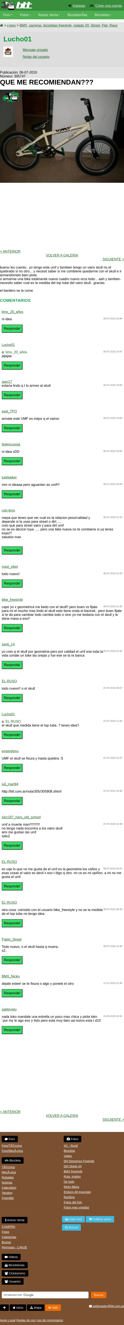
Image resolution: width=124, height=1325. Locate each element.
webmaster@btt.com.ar (106, 1306)
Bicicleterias (15, 1265)
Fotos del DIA (73, 1202)
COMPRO (8, 1226)
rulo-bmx (8, 510)
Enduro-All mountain (77, 1192)
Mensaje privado (35, 50)
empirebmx (10, 751)
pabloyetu (9, 1009)
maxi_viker (10, 566)
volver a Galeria (62, 255)
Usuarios (13, 1281)
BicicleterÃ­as (77, 15)
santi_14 (8, 644)
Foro (6, 15)
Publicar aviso (100, 1219)
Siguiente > (113, 259)
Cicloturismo (15, 1273)
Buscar (6, 1242)
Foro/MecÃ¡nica (12, 1151)
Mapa (35, 1307)
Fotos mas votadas (76, 1207)
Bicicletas (102, 15)
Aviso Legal (7, 1320)
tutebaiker (9, 477)
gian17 (7, 382)
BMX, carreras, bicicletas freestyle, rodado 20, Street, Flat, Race (68, 25)
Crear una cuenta (108, 6)
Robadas (8, 1177)
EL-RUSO (9, 681)
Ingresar (79, 6)
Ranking (69, 1197)
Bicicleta (13, 1160)
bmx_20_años (12, 312)
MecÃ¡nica (9, 1172)
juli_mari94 (10, 784)
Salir (53, 1307)
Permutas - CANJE (14, 1247)
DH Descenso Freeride (79, 1161)
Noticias (7, 1182)
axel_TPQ (9, 411)
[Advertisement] (62, 216)
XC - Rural (71, 1145)
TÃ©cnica (8, 1167)
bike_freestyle (12, 599)
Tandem (7, 1193)
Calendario (9, 1187)
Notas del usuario (36, 57)
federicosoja (11, 444)
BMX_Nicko (11, 976)
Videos (8, 23)
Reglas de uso (26, 1320)
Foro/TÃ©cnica (12, 1145)
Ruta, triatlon (72, 1176)
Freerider (8, 1198)
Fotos (24, 15)
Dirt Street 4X (73, 1166)
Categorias (9, 1237)
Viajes (68, 1156)
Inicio (18, 1307)
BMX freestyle (73, 1171)
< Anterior (10, 251)
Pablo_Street (12, 939)
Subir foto (73, 1219)
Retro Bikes (71, 1187)
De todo (69, 1181)
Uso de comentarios (49, 1320)
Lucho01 (8, 345)
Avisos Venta (48, 15)
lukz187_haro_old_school (21, 817)
